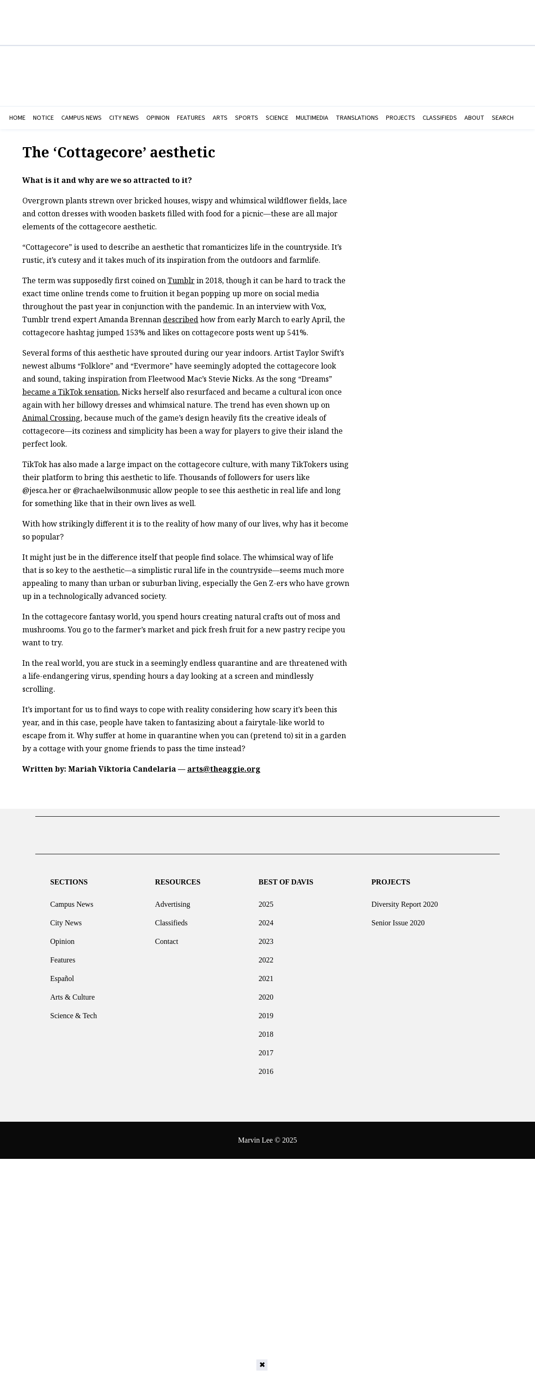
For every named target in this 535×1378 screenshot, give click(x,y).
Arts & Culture (72, 993)
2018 (266, 1030)
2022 (266, 956)
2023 (266, 938)
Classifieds (171, 919)
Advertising (172, 900)
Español (62, 975)
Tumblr (181, 280)
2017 (266, 1049)
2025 (266, 900)
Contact (166, 938)
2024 (266, 919)
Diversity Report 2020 (405, 900)
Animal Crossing (51, 418)
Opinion (62, 938)
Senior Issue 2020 (398, 919)
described (180, 319)
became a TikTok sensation (70, 392)
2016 (266, 1068)
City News (66, 919)
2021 (266, 975)
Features (62, 956)
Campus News (71, 900)
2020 (266, 993)
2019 (266, 1012)
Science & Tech (73, 1012)
